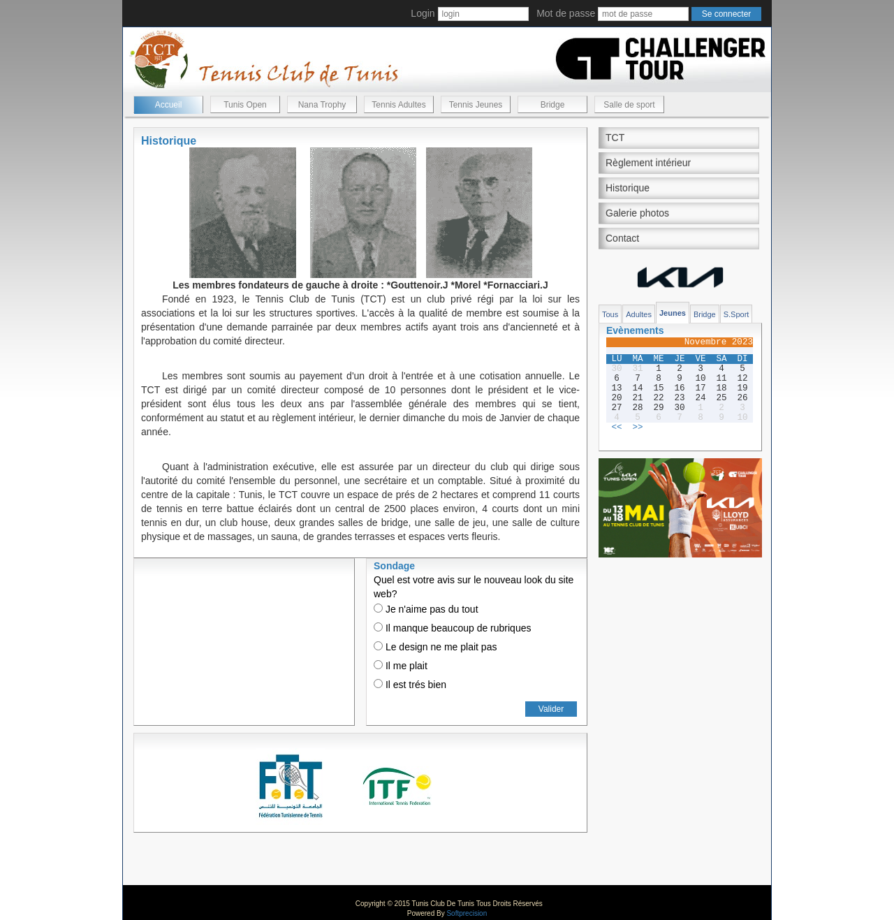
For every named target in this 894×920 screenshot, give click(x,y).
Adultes (639, 314)
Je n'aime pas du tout (426, 609)
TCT (615, 137)
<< (616, 427)
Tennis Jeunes (476, 105)
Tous (610, 314)
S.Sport (736, 314)
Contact (622, 238)
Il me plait (400, 665)
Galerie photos (637, 213)
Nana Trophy (322, 105)
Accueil (168, 105)
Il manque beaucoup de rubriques (452, 628)
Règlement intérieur (648, 162)
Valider (551, 709)
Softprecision (466, 913)
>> (637, 427)
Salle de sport (628, 105)
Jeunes (672, 313)
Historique (628, 188)
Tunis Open (245, 105)
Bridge (553, 105)
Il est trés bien (410, 684)
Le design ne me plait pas (435, 646)
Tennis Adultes (398, 105)
